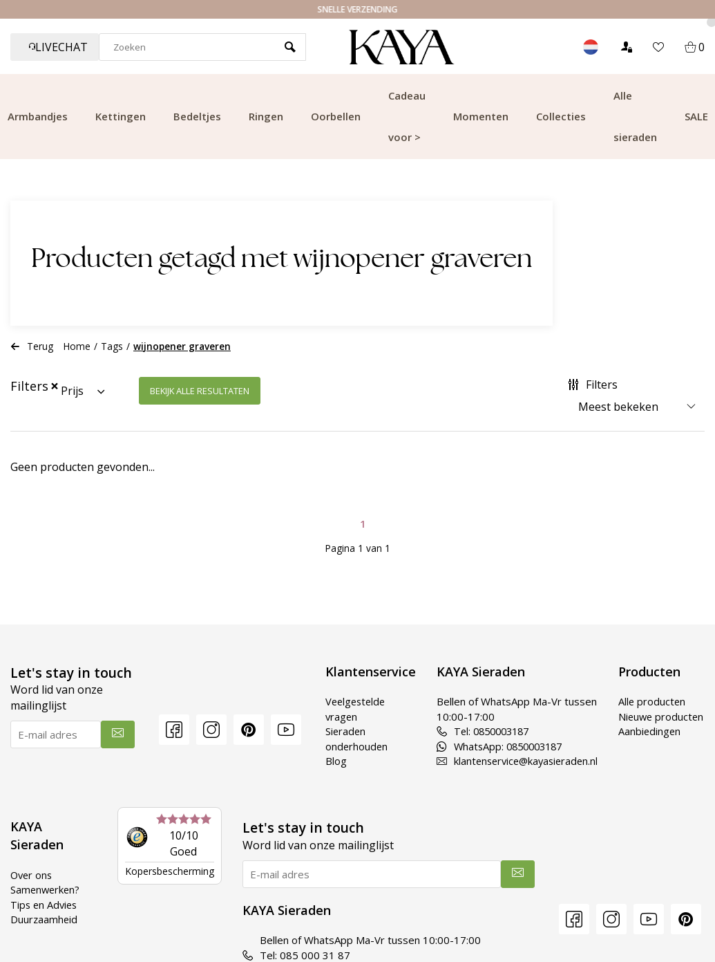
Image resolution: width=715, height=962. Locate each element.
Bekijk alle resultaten (199, 391)
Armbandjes (38, 116)
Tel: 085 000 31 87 (296, 955)
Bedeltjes (197, 116)
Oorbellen (336, 116)
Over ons (32, 875)
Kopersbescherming (169, 871)
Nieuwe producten (642, 724)
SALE (696, 116)
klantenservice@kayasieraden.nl (514, 761)
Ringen (266, 116)
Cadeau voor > (407, 116)
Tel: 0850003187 (479, 731)
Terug (31, 346)
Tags (112, 346)
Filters (593, 384)
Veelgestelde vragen (350, 708)
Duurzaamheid (44, 919)
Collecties (561, 116)
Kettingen (120, 116)
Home (77, 346)
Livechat (58, 47)
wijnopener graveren (182, 346)
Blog (329, 761)
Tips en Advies (45, 905)
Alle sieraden (635, 116)
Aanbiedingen (650, 746)
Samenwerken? (46, 889)
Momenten (480, 116)
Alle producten (652, 701)
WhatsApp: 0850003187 (496, 746)
